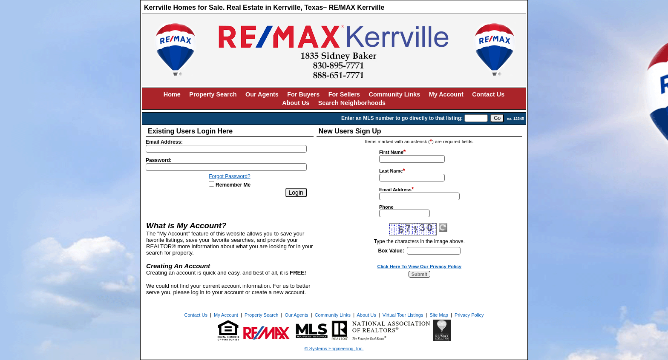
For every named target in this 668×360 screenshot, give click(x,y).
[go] (497, 118)
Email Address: (164, 142)
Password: (159, 160)
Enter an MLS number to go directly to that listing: (402, 118)
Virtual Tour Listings (403, 314)
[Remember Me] (211, 184)
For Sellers (344, 94)
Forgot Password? (229, 176)
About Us (295, 102)
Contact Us (488, 94)
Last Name (391, 170)
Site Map (439, 314)
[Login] (296, 192)
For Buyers (303, 94)
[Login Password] (226, 167)
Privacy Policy (469, 314)
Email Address (395, 189)
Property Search (212, 94)
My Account (446, 94)
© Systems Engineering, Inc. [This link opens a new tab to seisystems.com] (334, 348)
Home (172, 94)
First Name (391, 152)
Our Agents (262, 94)
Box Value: (391, 251)
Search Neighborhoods (352, 102)
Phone (386, 207)
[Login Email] (226, 149)
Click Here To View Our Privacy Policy (419, 266)
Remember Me (229, 185)
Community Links (394, 94)
